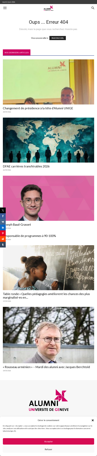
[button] (92, 420)
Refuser (48, 449)
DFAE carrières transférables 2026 (26, 166)
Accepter (48, 441)
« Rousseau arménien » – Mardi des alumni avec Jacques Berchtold (46, 367)
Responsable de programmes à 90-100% (29, 235)
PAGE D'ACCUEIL (58, 38)
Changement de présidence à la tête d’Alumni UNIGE (38, 108)
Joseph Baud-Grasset (17, 224)
